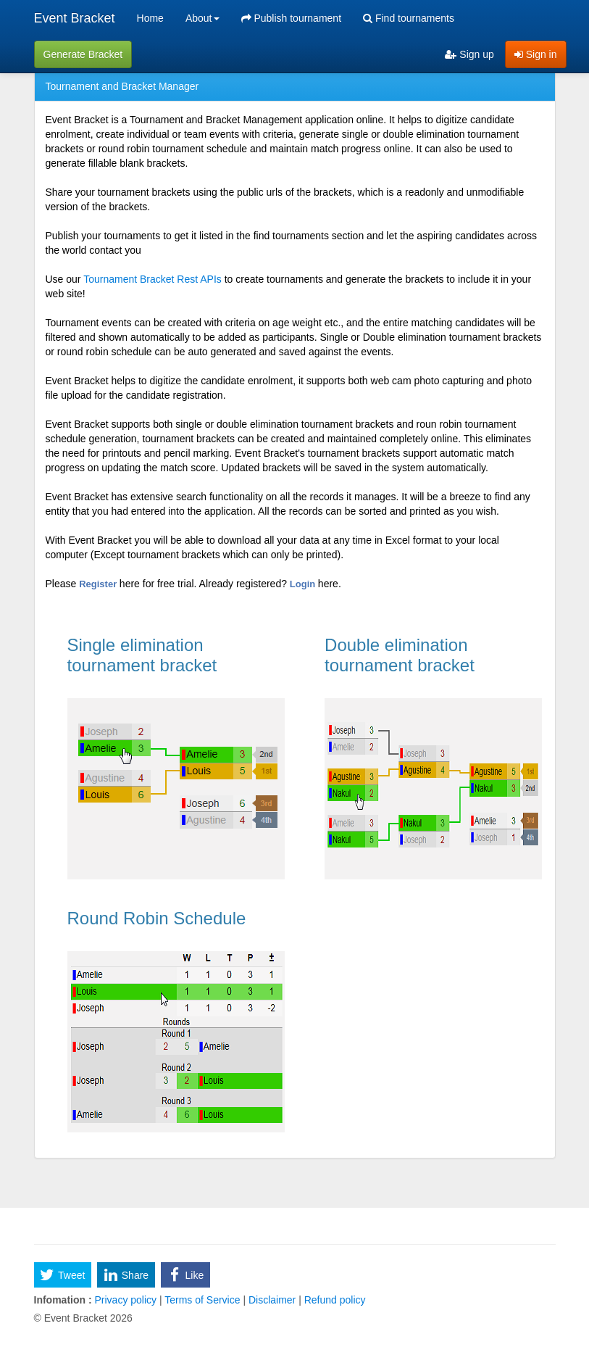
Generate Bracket (83, 54)
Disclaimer (272, 1300)
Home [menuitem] (150, 18)
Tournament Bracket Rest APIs (152, 279)
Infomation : (63, 1300)
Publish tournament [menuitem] (291, 18)
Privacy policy (125, 1300)
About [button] (202, 18)
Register (99, 584)
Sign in (535, 54)
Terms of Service (202, 1300)
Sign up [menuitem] (469, 54)
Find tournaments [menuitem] (408, 18)
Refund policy (333, 1300)
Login (304, 584)
